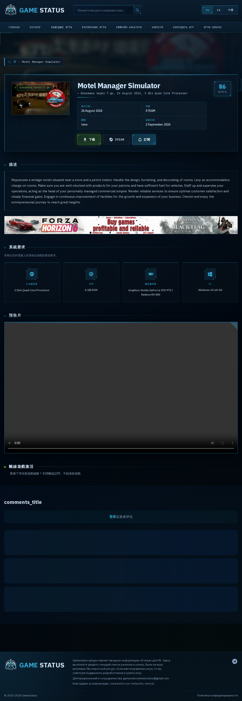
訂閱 (144, 139)
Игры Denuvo (213, 27)
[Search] (108, 10)
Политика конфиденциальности (217, 695)
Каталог (35, 27)
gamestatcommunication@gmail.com (146, 678)
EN (217, 10)
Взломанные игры (94, 27)
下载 (89, 139)
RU (206, 10)
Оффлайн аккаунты (129, 27)
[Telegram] (235, 661)
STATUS (34, 10)
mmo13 (149, 683)
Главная (14, 27)
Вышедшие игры (61, 27)
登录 (112, 518)
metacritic (137, 683)
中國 (230, 10)
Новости (157, 27)
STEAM (116, 139)
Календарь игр (183, 27)
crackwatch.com (120, 683)
